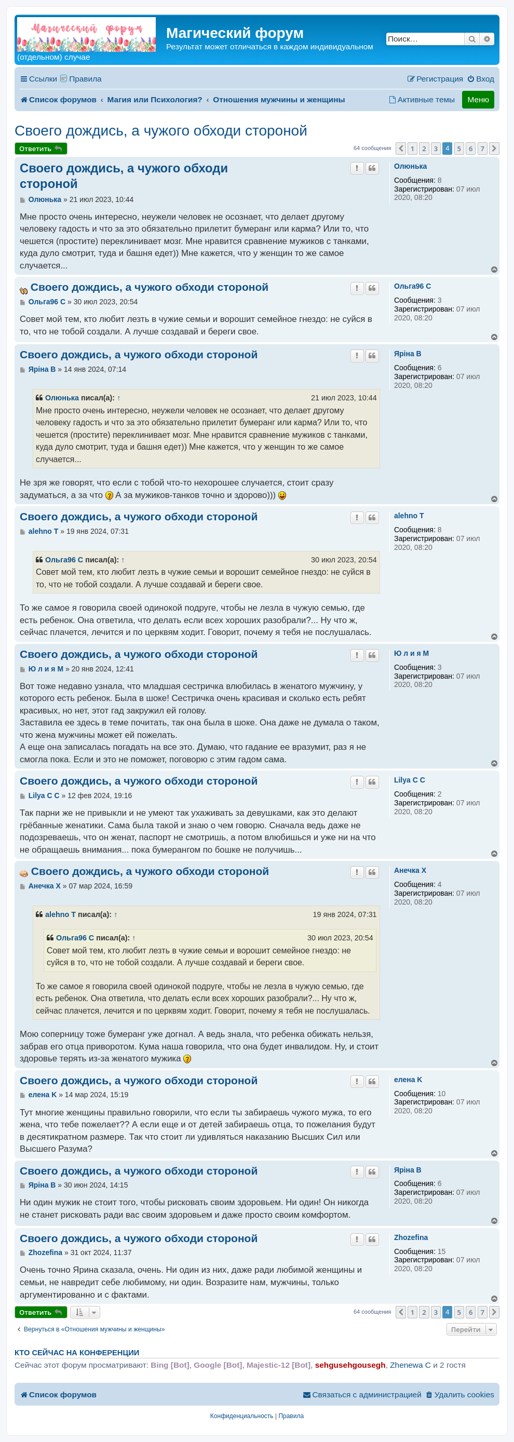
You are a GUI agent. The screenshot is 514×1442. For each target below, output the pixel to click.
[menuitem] (480, 79)
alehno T (409, 515)
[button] (401, 148)
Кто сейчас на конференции (77, 1353)
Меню (478, 99)
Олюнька (410, 166)
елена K (408, 1079)
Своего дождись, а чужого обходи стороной (161, 131)
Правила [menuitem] (85, 78)
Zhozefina (411, 1237)
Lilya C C (409, 780)
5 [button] (459, 148)
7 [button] (482, 148)
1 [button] (412, 148)
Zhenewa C (410, 1364)
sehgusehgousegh (350, 1364)
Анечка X (410, 870)
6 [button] (470, 148)
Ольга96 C (412, 286)
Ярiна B (408, 353)
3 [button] (436, 148)
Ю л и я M (411, 653)
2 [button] (424, 148)
